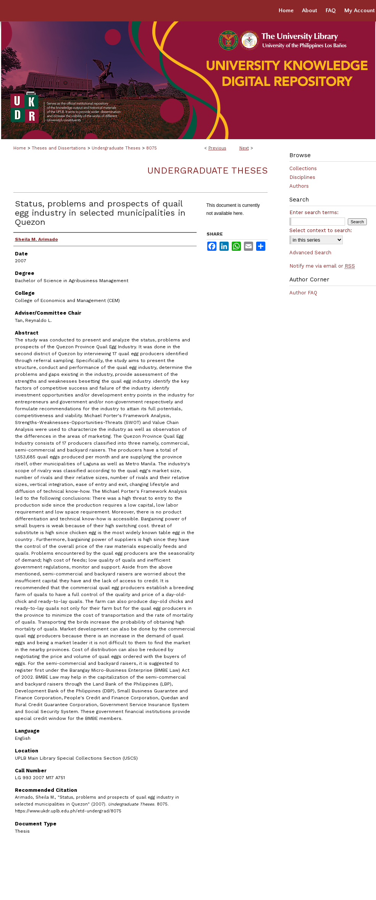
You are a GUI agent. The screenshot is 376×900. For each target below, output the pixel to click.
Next (244, 148)
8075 (151, 148)
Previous (217, 148)
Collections (303, 168)
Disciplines (302, 177)
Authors (299, 186)
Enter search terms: (314, 212)
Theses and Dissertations (59, 148)
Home (19, 148)
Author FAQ (303, 293)
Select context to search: (320, 230)
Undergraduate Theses (116, 148)
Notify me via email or (322, 266)
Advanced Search (310, 252)
